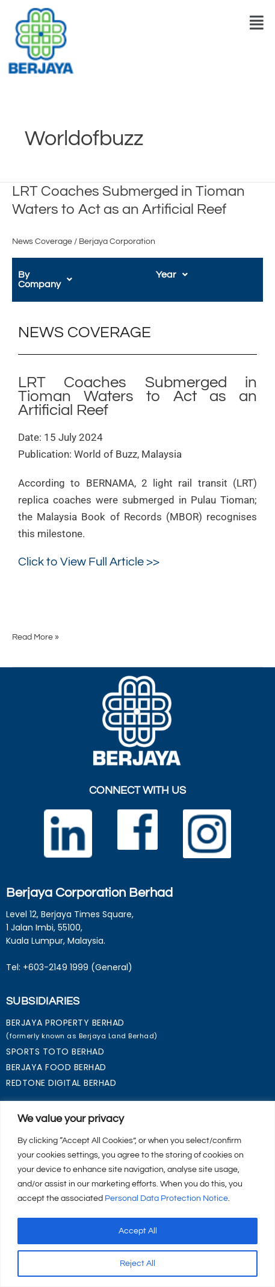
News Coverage (42, 241)
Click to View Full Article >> (88, 552)
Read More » (35, 626)
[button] (256, 23)
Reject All (137, 1263)
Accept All (138, 1231)
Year (172, 274)
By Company (51, 274)
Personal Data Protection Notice (166, 1198)
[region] (137, 1194)
